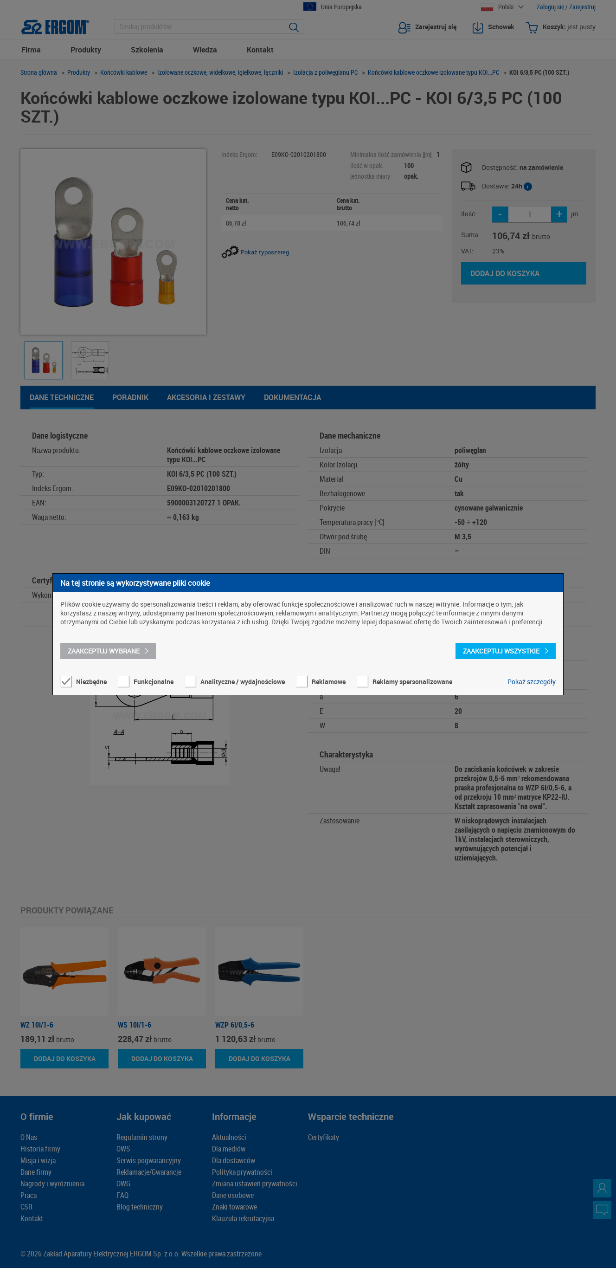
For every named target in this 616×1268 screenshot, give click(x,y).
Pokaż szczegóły (531, 681)
